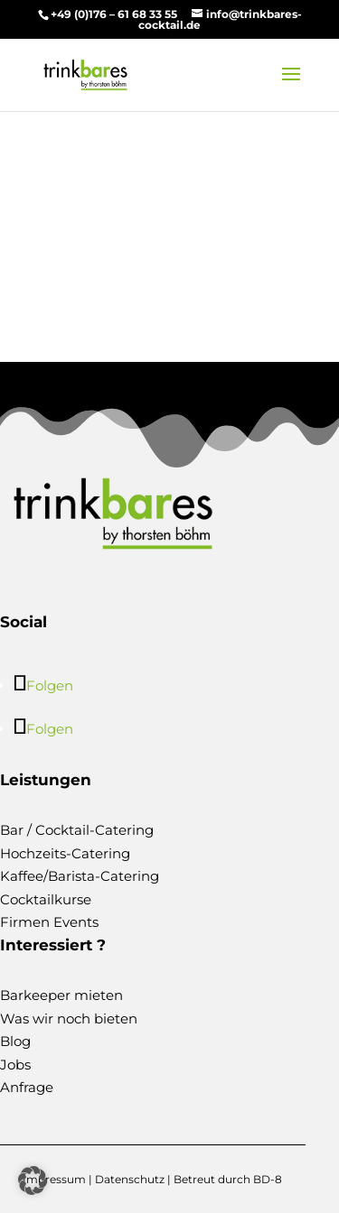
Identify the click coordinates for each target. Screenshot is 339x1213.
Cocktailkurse (45, 899)
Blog (15, 1041)
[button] (32, 1180)
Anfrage (26, 1087)
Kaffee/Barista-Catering (79, 875)
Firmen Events (49, 922)
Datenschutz (130, 1179)
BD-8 (267, 1179)
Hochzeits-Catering (65, 853)
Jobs (15, 1064)
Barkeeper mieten (61, 995)
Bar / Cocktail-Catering (77, 829)
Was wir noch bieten (68, 1018)
